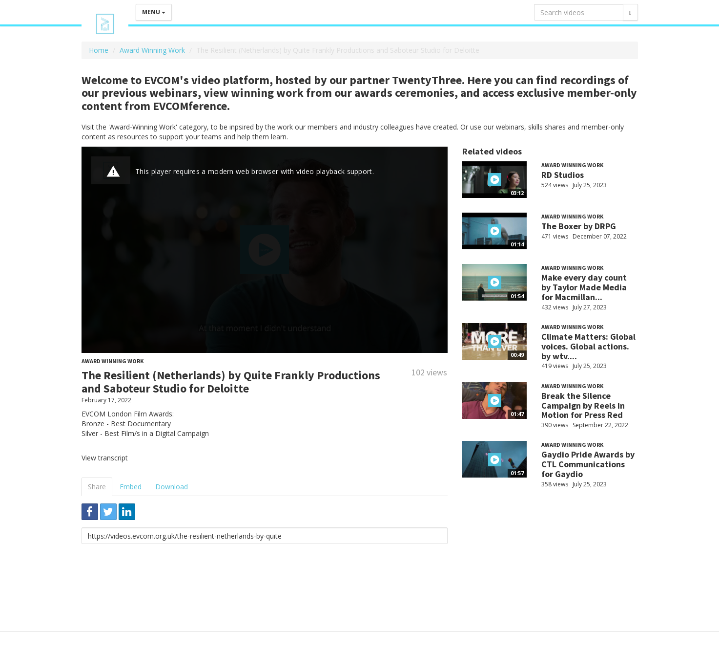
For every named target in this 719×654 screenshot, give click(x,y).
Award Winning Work (152, 50)
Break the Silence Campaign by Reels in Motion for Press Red (583, 405)
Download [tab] (171, 486)
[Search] (630, 12)
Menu (153, 12)
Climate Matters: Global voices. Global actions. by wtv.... (588, 346)
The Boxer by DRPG (578, 226)
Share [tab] (97, 486)
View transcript (105, 457)
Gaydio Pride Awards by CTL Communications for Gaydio (588, 464)
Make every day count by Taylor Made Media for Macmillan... (584, 287)
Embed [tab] (131, 486)
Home (98, 50)
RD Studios (562, 174)
